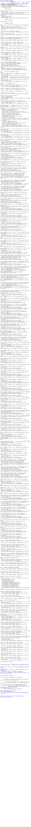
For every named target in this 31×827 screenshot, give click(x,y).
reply (9, 788)
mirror (24, 2)
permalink (23, 8)
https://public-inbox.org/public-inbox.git (12, 825)
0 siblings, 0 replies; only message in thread (11, 7)
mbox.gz (22, 794)
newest (1, 792)
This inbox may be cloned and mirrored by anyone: (11, 803)
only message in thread (23, 788)
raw (27, 8)
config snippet (7, 818)
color (21, 2)
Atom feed (2, 795)
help (17, 2)
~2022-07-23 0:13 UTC (23, 791)
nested (15, 788)
